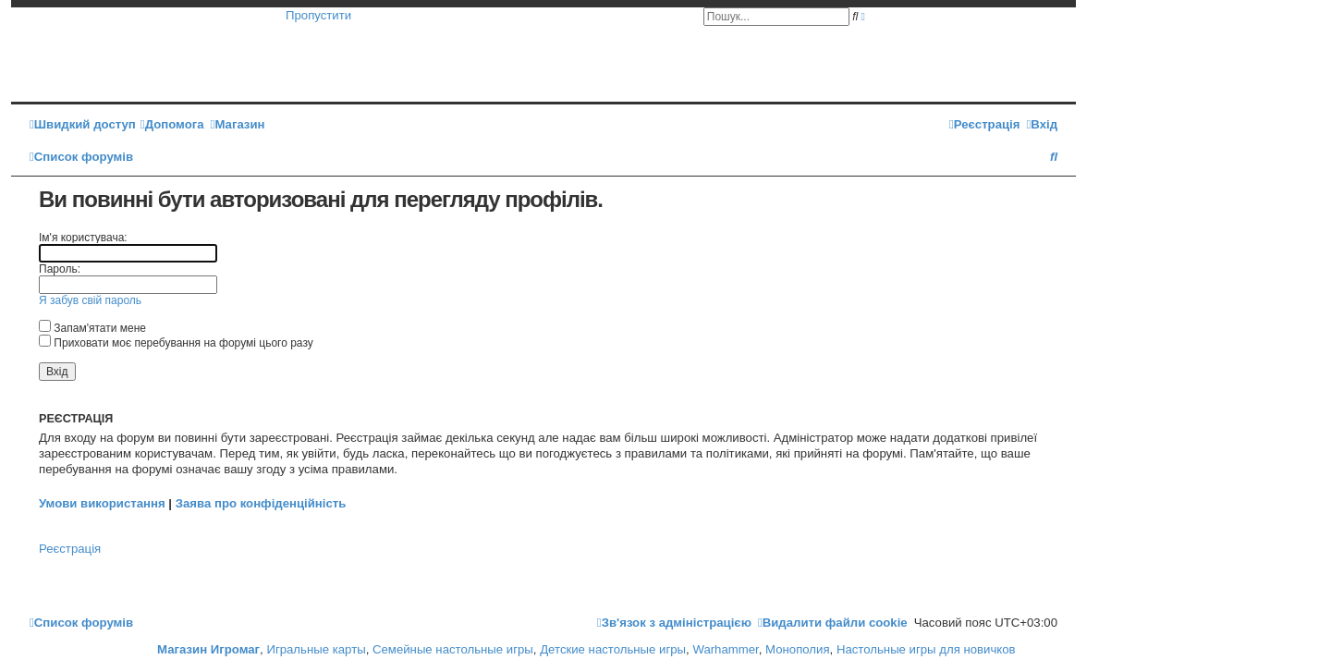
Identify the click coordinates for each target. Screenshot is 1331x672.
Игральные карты (315, 649)
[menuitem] (172, 124)
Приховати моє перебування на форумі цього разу (176, 342)
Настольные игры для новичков (926, 649)
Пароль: (59, 269)
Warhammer (725, 649)
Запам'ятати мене (92, 328)
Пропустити (318, 15)
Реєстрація (70, 549)
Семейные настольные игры (452, 649)
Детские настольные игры (613, 649)
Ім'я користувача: (83, 237)
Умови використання (102, 503)
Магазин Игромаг (208, 649)
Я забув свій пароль (90, 300)
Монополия (797, 649)
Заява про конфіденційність (261, 503)
